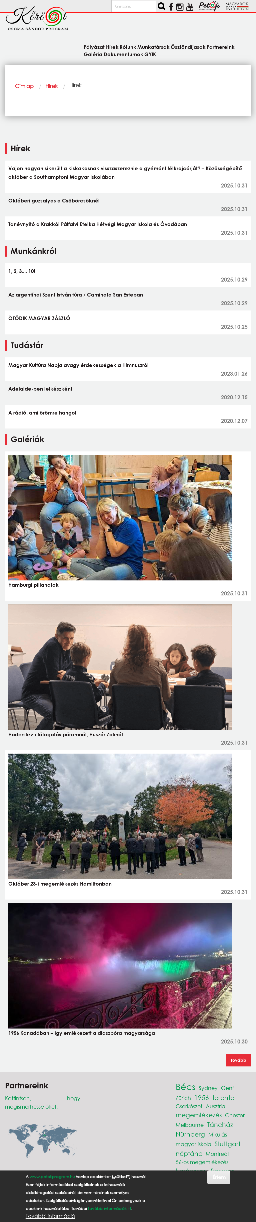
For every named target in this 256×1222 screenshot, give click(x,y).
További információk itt (109, 1208)
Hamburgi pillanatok (33, 585)
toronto (223, 1097)
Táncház (220, 1124)
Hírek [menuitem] (112, 47)
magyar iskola (193, 1144)
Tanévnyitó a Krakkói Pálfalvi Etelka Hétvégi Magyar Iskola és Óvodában (97, 224)
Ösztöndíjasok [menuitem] (188, 47)
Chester (235, 1115)
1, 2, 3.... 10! (21, 271)
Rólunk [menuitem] (128, 47)
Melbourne (190, 1124)
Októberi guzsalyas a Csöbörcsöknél (54, 200)
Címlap (24, 85)
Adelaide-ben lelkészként (40, 389)
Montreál (217, 1153)
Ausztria (215, 1106)
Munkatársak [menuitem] (153, 47)
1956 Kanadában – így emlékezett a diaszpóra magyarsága (81, 1033)
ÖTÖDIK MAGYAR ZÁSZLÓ (39, 318)
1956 (201, 1097)
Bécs (185, 1086)
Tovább (238, 1060)
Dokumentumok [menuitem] (123, 54)
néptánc (189, 1153)
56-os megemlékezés (202, 1162)
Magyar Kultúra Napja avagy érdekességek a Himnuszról (78, 365)
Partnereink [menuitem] (221, 47)
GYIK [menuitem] (150, 54)
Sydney (208, 1087)
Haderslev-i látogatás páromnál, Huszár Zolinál (65, 734)
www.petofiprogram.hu (52, 1176)
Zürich (183, 1097)
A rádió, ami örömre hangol (42, 413)
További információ (50, 1216)
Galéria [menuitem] (93, 54)
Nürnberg (190, 1134)
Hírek (51, 85)
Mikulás (217, 1134)
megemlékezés (199, 1115)
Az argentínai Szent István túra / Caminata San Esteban (75, 295)
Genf (227, 1087)
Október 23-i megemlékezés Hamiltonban (60, 884)
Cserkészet (189, 1106)
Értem (218, 1177)
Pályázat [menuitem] (94, 47)
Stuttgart (227, 1144)
